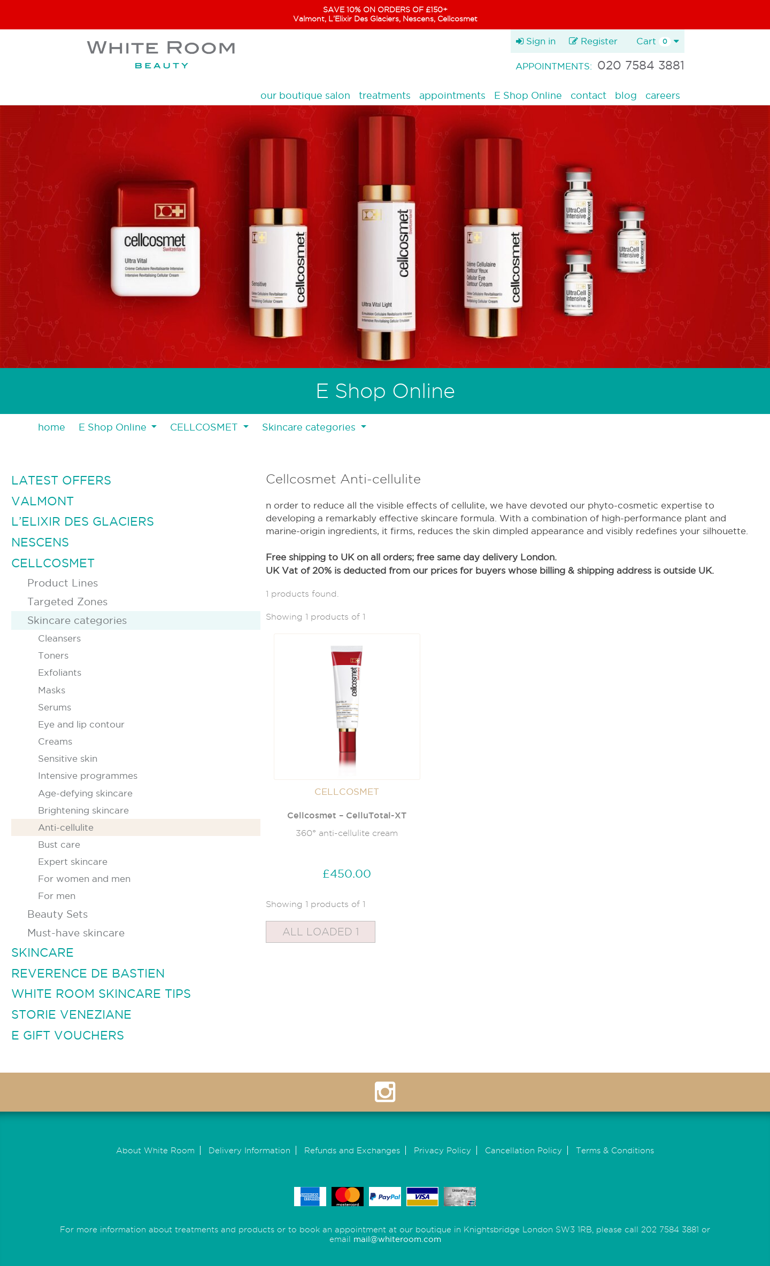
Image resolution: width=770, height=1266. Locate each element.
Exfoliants (59, 672)
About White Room (155, 1150)
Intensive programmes (87, 775)
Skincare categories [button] (310, 427)
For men (56, 895)
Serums (54, 707)
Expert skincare (72, 861)
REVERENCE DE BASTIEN (88, 973)
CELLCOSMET (53, 563)
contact (588, 95)
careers (662, 95)
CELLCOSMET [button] (205, 427)
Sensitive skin (67, 758)
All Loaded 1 (320, 931)
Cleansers (59, 638)
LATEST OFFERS (61, 480)
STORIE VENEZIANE (71, 1014)
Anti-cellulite (66, 827)
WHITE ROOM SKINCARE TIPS (101, 993)
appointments (452, 95)
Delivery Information (249, 1150)
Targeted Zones (67, 601)
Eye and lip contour (81, 724)
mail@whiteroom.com (397, 1239)
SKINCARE (42, 952)
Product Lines (62, 582)
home (51, 427)
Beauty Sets (57, 914)
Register (593, 40)
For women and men (84, 878)
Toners (53, 655)
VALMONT (42, 501)
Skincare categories (77, 620)
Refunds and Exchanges (352, 1150)
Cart (657, 41)
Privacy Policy (442, 1150)
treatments (385, 95)
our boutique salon (305, 95)
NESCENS (40, 542)
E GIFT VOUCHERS (67, 1035)
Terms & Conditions (615, 1150)
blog (626, 95)
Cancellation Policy (523, 1150)
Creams (55, 741)
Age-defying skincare (85, 793)
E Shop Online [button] (114, 427)
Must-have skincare (76, 932)
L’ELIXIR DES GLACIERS (82, 521)
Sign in (536, 40)
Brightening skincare (83, 810)
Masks (51, 689)
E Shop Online (528, 95)
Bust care (59, 844)
